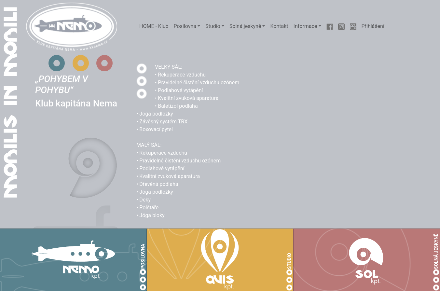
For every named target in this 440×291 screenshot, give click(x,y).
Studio (212, 26)
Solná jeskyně (245, 26)
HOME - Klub (154, 26)
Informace (305, 26)
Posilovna (185, 26)
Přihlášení (373, 26)
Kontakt (279, 26)
